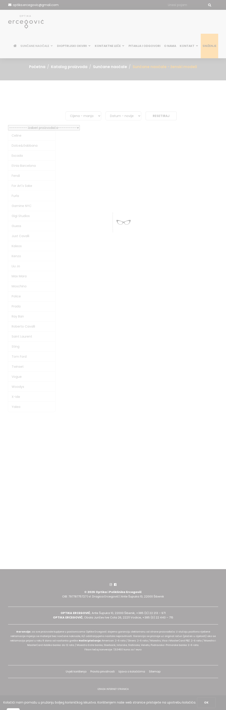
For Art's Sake (22, 186)
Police (16, 296)
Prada (16, 306)
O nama (170, 46)
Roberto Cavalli (23, 326)
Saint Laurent (22, 336)
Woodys (18, 386)
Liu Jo (16, 266)
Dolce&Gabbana (25, 145)
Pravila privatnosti (102, 671)
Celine (16, 135)
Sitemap (155, 671)
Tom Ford (19, 356)
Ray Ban (18, 316)
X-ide (16, 397)
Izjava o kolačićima (131, 671)
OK (206, 702)
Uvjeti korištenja (76, 671)
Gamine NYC (22, 206)
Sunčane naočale (36, 46)
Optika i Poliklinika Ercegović (119, 592)
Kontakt (189, 46)
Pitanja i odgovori (145, 46)
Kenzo (16, 256)
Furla (15, 196)
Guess (16, 226)
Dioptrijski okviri (74, 46)
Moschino (19, 286)
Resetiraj (161, 116)
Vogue (17, 376)
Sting (15, 346)
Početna (37, 66)
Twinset (18, 366)
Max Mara (19, 276)
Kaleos (17, 246)
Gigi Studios (21, 216)
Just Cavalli (20, 236)
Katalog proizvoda (69, 66)
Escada (17, 155)
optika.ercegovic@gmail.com (36, 5)
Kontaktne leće (110, 46)
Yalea (16, 407)
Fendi (16, 175)
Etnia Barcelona (24, 165)
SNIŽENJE (209, 46)
